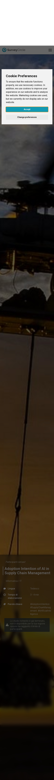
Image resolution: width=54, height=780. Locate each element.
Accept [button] (27, 63)
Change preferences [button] (27, 71)
